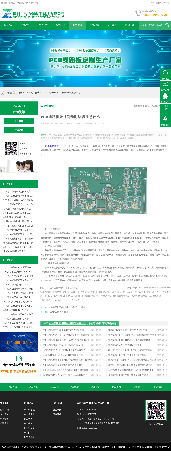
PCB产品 (25, 25)
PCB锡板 (28, 423)
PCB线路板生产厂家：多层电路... (19, 276)
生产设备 (4, 419)
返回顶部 (165, 125)
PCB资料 (94, 25)
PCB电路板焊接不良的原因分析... (19, 200)
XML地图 (82, 456)
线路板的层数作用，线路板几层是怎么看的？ (64, 352)
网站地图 (91, 456)
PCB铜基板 (29, 410)
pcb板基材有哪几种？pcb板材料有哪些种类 (63, 357)
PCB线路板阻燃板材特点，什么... (19, 289)
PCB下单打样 (156, 3)
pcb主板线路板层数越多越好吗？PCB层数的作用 (131, 371)
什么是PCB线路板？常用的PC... (18, 196)
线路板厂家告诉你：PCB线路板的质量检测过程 (130, 366)
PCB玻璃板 (29, 437)
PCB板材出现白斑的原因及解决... (19, 226)
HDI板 (27, 432)
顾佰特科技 (147, 447)
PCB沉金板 (29, 428)
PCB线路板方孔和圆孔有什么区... (19, 284)
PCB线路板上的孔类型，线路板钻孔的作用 (128, 376)
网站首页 (8, 25)
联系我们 (166, 3)
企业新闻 (18, 121)
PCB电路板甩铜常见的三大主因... (19, 191)
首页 (20, 92)
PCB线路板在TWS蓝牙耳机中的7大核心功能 (63, 332)
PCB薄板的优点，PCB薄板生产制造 (125, 347)
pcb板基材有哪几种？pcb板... (16, 310)
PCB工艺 (43, 25)
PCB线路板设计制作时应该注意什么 (67, 325)
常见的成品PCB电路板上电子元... (19, 243)
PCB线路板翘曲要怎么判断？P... (18, 319)
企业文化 (4, 414)
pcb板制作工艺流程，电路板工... (18, 217)
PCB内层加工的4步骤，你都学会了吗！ (68, 307)
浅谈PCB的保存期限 (60, 312)
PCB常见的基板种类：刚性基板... (19, 238)
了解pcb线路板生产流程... (15, 251)
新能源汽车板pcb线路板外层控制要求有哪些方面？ (67, 371)
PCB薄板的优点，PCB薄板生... (17, 297)
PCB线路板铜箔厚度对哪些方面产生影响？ (63, 366)
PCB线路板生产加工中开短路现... (19, 314)
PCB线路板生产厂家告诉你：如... (19, 280)
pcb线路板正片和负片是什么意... (18, 247)
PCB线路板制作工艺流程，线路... (19, 293)
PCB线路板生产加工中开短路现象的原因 (127, 357)
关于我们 (112, 25)
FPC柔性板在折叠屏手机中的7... (18, 272)
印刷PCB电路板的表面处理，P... (18, 221)
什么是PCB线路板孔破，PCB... (17, 306)
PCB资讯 (77, 25)
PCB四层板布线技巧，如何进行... (19, 204)
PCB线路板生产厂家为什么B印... (18, 234)
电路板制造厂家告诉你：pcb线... (18, 323)
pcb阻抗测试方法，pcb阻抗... (16, 213)
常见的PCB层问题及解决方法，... (19, 209)
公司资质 (4, 423)
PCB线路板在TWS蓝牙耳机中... (18, 267)
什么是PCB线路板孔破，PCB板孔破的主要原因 (130, 352)
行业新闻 (39, 92)
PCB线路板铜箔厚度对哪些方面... (19, 327)
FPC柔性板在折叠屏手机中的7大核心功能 (127, 332)
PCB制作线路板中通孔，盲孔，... (19, 230)
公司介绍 (4, 410)
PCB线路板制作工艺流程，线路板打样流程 (63, 347)
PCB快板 (28, 419)
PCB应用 (60, 25)
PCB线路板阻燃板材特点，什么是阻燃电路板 (129, 342)
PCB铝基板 (29, 414)
